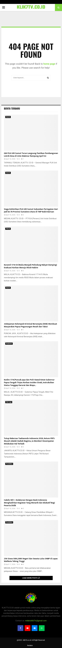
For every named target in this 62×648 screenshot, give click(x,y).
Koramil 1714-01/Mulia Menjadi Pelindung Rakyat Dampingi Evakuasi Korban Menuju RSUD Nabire (30, 266)
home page (49, 63)
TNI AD (8, 228)
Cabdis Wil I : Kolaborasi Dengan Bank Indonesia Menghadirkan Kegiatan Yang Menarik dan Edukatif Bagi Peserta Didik (29, 502)
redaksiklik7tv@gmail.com (36, 621)
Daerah (8, 117)
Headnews (9, 343)
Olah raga (9, 402)
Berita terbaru (12, 108)
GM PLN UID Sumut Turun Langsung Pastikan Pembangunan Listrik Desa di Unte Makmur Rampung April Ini (31, 155)
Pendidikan (9, 464)
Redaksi (30, 645)
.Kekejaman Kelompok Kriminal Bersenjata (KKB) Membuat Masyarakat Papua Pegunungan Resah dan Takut (30, 325)
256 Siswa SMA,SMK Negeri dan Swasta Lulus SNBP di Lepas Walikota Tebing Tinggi (31, 560)
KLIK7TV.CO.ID (31, 7)
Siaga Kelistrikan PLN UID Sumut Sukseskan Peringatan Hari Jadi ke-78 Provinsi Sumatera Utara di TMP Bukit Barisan (31, 210)
